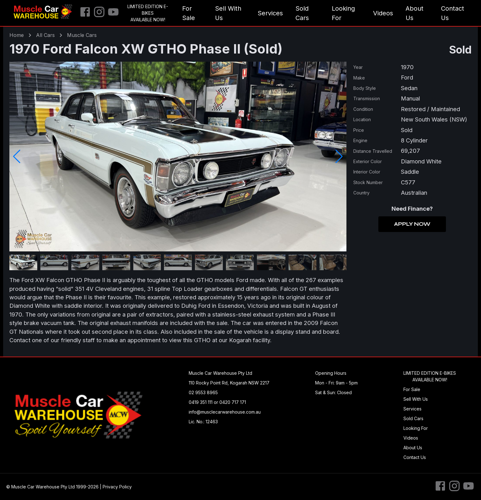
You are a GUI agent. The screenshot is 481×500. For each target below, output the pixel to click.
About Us (414, 13)
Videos (383, 13)
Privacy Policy (117, 486)
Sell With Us (228, 13)
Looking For (343, 13)
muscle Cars (82, 35)
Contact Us (452, 13)
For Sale (188, 13)
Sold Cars (302, 13)
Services (270, 13)
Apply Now (412, 224)
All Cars (45, 35)
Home (16, 35)
